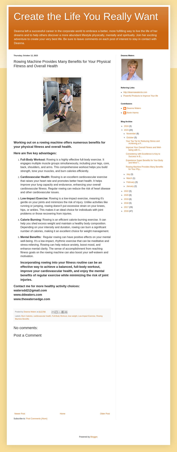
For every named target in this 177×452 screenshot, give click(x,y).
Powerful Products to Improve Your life (140, 96)
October (130, 137)
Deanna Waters (134, 108)
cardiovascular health (42, 316)
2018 (126, 203)
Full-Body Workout (59, 316)
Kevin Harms (133, 113)
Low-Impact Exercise (86, 316)
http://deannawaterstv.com (135, 92)
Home (62, 414)
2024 (126, 126)
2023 (126, 130)
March (129, 178)
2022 (126, 191)
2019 (126, 199)
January (130, 186)
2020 (126, 195)
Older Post (105, 414)
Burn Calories (27, 316)
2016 (126, 211)
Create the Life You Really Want (86, 16)
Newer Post (19, 414)
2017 (126, 207)
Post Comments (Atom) (36, 418)
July (128, 174)
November (131, 133)
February (130, 182)
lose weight (72, 316)
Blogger (93, 437)
